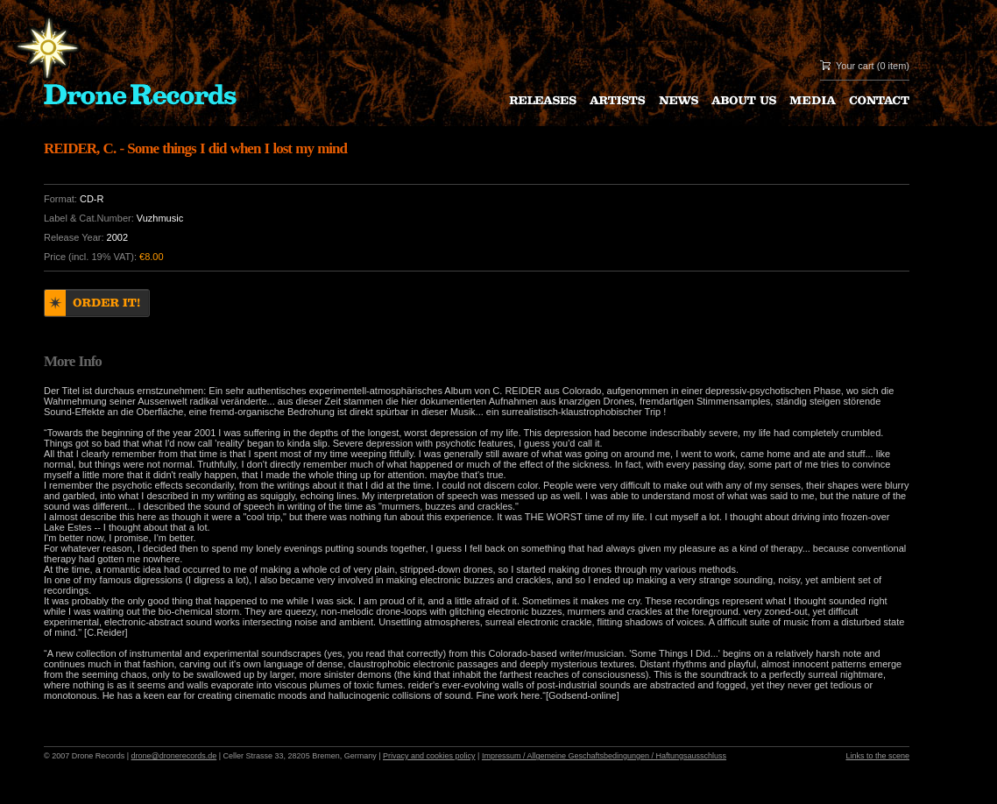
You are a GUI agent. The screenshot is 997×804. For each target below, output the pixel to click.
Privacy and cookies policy (429, 755)
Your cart (855, 65)
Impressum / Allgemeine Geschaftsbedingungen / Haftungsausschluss (604, 755)
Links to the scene (877, 755)
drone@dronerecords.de (174, 755)
